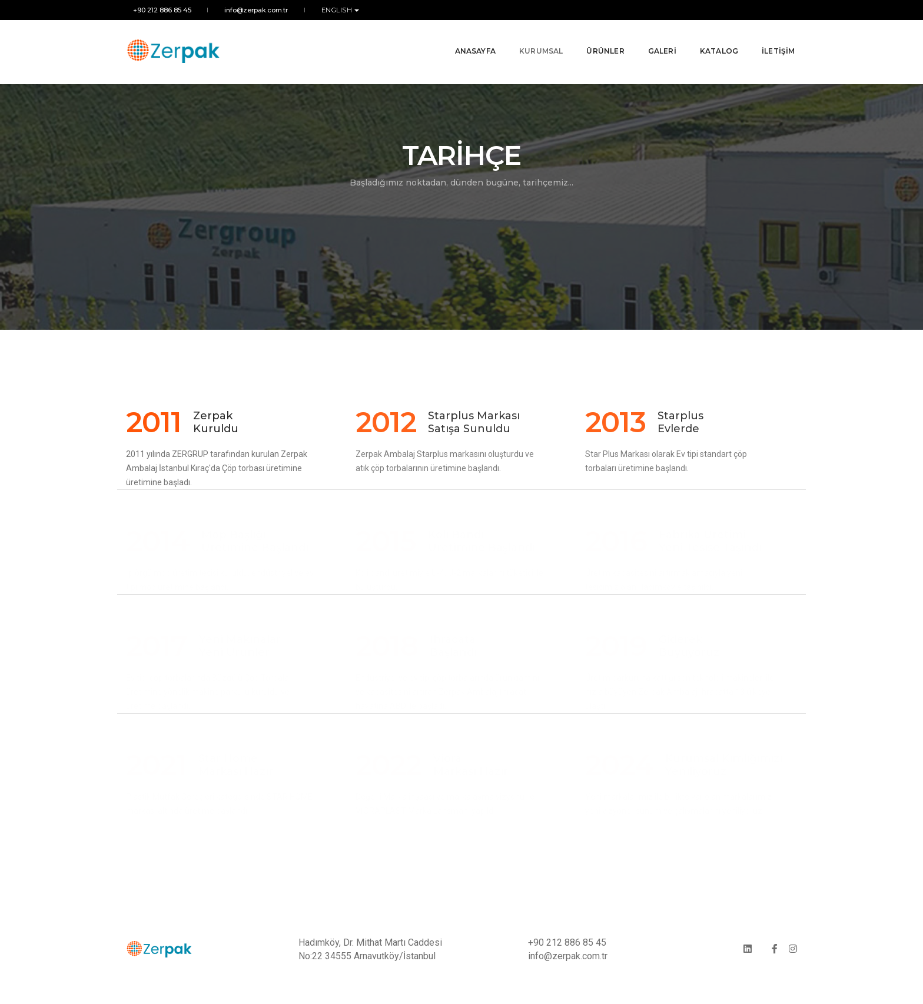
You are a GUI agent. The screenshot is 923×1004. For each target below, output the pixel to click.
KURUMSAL (534, 41)
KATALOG (712, 41)
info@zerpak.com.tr (249, 10)
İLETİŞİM (771, 41)
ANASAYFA (468, 41)
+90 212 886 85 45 (155, 10)
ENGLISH (332, 10)
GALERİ (655, 41)
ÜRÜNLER (598, 41)
